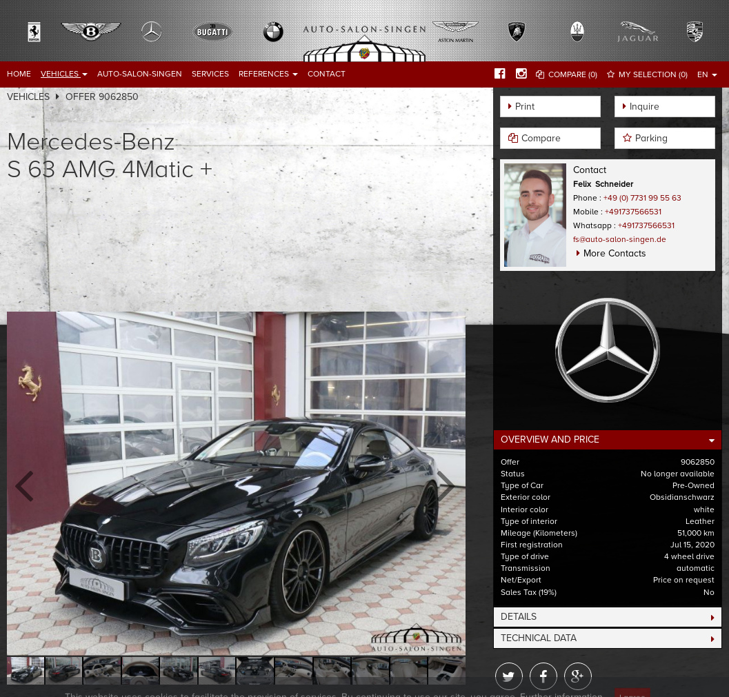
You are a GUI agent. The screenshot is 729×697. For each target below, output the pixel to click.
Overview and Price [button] (550, 439)
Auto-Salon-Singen (139, 74)
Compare (541, 138)
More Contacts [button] (614, 253)
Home (19, 74)
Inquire (644, 106)
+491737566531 (633, 211)
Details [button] (519, 617)
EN (707, 74)
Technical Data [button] (539, 638)
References (268, 74)
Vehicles (64, 74)
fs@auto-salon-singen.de (619, 239)
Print (525, 106)
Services (210, 74)
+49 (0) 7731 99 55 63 (642, 198)
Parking (651, 138)
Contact (327, 74)
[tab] (607, 439)
